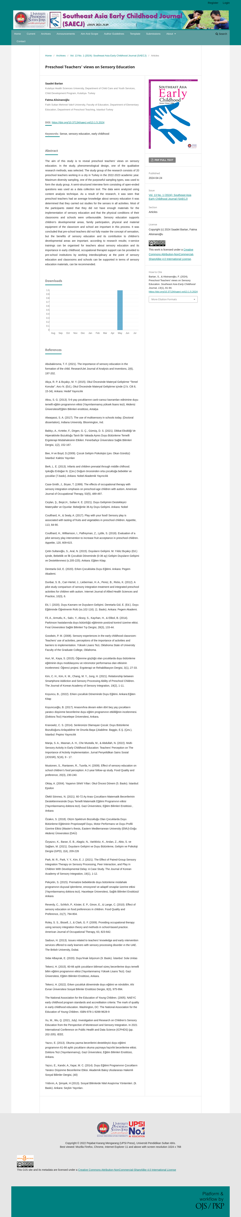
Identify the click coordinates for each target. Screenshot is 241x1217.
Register (213, 2)
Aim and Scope (89, 33)
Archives (46, 33)
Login (226, 2)
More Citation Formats (164, 299)
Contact (21, 41)
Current (31, 33)
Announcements (65, 33)
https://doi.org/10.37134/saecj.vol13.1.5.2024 (78, 122)
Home (17, 33)
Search (221, 33)
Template (135, 33)
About (170, 33)
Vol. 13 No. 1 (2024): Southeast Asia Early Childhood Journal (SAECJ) (108, 55)
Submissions (153, 33)
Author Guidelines (114, 33)
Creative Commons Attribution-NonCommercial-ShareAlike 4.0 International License (171, 254)
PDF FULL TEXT (163, 160)
